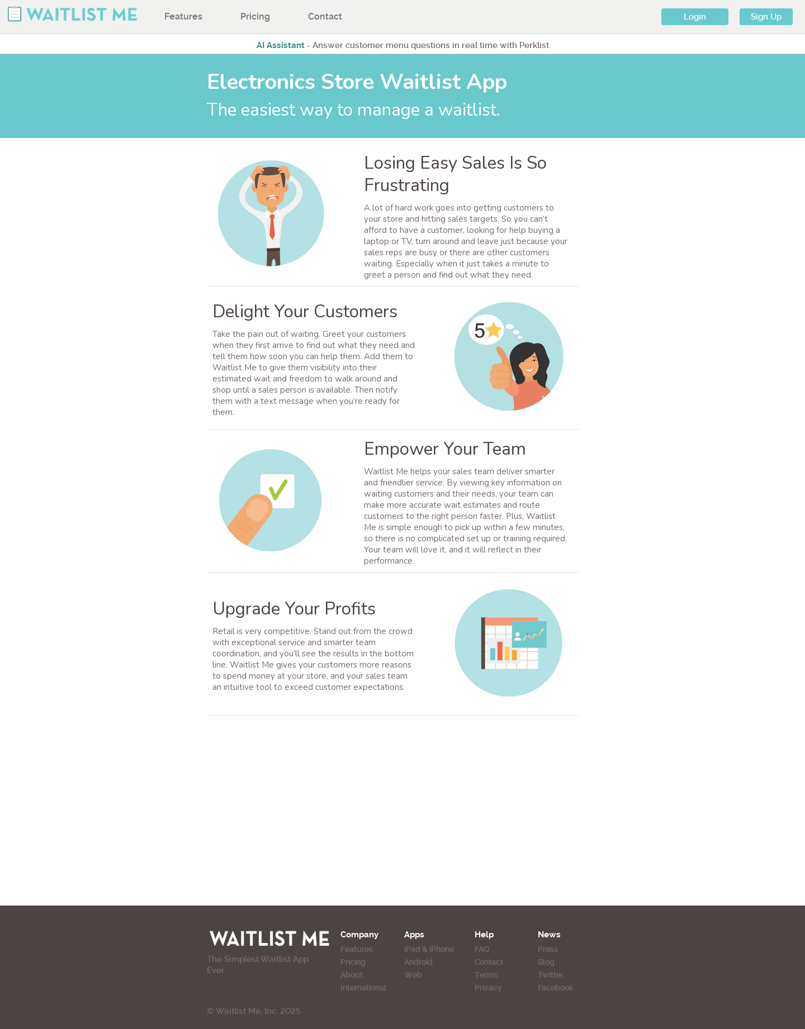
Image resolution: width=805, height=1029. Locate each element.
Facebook (556, 987)
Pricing (255, 16)
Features (183, 16)
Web (413, 974)
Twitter (551, 974)
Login (695, 17)
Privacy (488, 987)
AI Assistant (281, 45)
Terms (486, 974)
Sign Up (766, 17)
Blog (546, 961)
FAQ (482, 949)
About (351, 974)
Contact (325, 16)
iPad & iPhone (429, 949)
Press (548, 949)
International (363, 987)
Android (418, 961)
